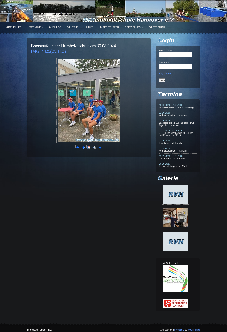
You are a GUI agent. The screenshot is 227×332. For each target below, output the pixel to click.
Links (90, 27)
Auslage (55, 27)
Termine (35, 27)
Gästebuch (157, 27)
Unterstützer (109, 27)
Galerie (72, 27)
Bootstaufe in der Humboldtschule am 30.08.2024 (73, 45)
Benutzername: (166, 50)
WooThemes (194, 330)
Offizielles (132, 27)
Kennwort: (164, 62)
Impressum (32, 330)
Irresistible (179, 330)
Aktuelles (13, 27)
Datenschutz (46, 330)
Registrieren (165, 73)
